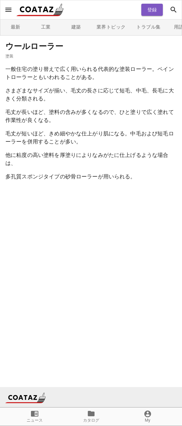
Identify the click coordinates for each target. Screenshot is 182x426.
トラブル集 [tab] (148, 27)
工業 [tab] (46, 27)
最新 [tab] (15, 27)
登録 (152, 10)
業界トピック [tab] (111, 27)
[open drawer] (8, 10)
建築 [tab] (76, 27)
